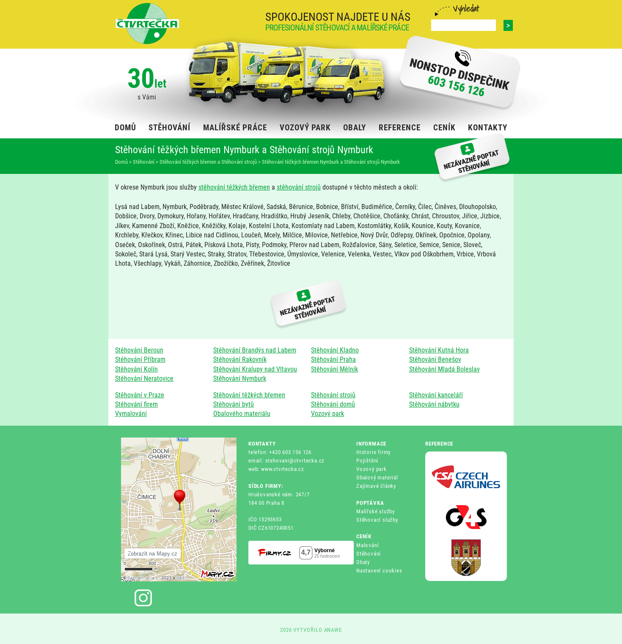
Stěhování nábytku (434, 404)
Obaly (363, 562)
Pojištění (367, 460)
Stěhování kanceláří (436, 395)
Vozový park (327, 414)
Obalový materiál (377, 477)
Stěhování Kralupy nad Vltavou (255, 369)
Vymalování (131, 414)
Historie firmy (373, 452)
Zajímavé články (376, 486)
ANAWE (333, 630)
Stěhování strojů (333, 395)
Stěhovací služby (377, 520)
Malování (367, 545)
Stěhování (368, 553)
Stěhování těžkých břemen (249, 395)
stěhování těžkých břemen (234, 187)
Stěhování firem (136, 404)
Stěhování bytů (233, 404)
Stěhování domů (333, 404)
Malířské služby (375, 511)
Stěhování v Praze (139, 395)
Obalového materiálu (241, 414)
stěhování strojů (299, 187)
